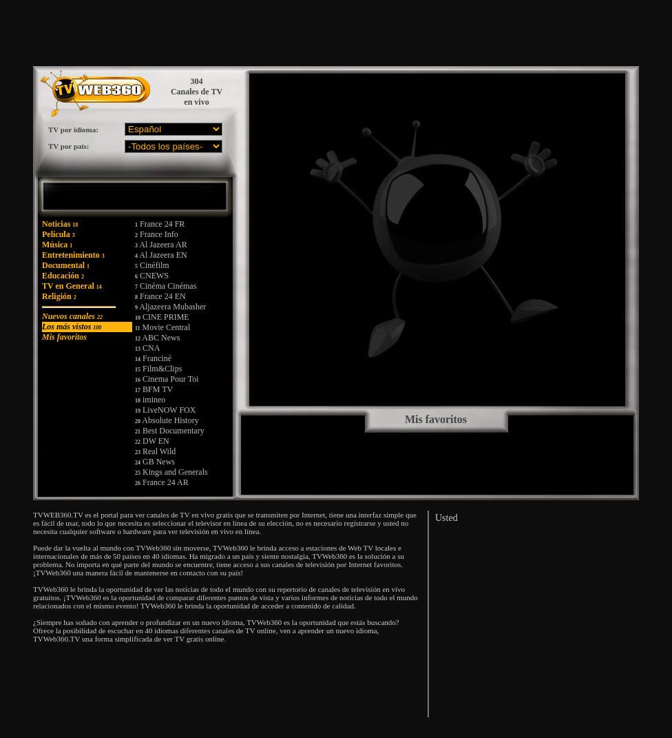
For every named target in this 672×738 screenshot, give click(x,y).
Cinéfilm (152, 265)
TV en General (72, 286)
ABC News (157, 337)
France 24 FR (160, 224)
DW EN (152, 441)
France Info (156, 234)
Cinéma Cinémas (165, 286)
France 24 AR (162, 482)
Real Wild (155, 451)
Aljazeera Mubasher (170, 306)
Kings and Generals (171, 472)
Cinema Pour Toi (167, 379)
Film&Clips (158, 368)
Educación (63, 275)
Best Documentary (169, 430)
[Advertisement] (383, 33)
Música (57, 244)
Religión (59, 296)
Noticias (60, 224)
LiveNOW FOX (165, 410)
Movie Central (162, 327)
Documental (66, 265)
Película (58, 234)
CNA (147, 348)
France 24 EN (160, 296)
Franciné (153, 358)
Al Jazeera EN (161, 255)
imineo (150, 399)
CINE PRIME (162, 317)
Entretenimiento (73, 255)
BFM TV (154, 389)
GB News (155, 462)
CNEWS (152, 275)
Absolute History (167, 420)
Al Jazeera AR (161, 244)
